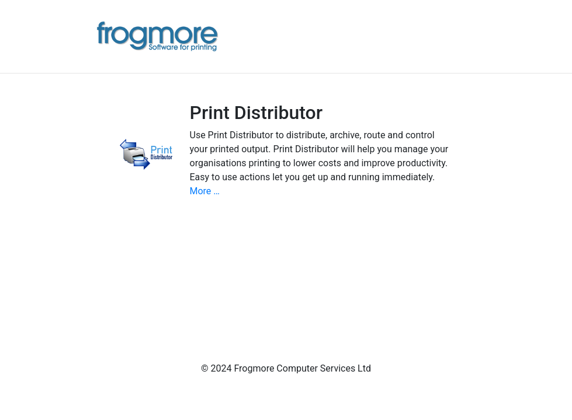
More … (205, 191)
